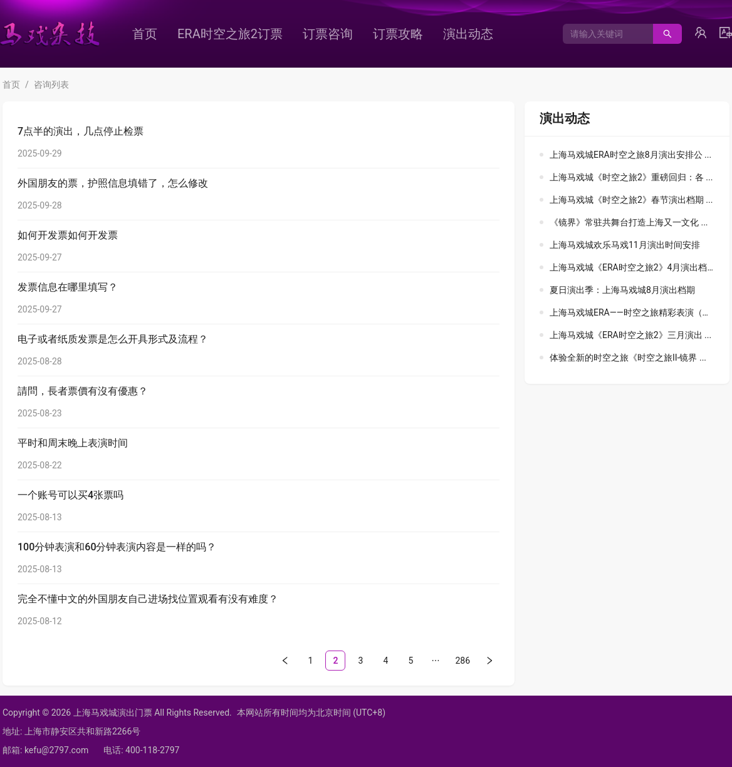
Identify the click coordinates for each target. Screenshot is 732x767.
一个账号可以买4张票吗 (70, 495)
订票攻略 (398, 33)
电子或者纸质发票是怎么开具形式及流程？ (113, 339)
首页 (144, 33)
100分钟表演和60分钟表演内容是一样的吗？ (117, 547)
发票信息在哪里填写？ (68, 287)
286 (462, 661)
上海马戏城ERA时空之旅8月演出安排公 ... (630, 155)
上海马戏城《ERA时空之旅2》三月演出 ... (630, 335)
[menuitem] (144, 33)
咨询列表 (51, 85)
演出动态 (468, 33)
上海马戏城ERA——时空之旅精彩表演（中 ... (635, 312)
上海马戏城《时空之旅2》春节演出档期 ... (631, 200)
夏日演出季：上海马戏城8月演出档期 (622, 290)
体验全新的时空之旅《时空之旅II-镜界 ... (628, 358)
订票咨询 (328, 33)
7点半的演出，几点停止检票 (81, 131)
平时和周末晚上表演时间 (73, 443)
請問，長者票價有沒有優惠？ (83, 391)
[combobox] (603, 34)
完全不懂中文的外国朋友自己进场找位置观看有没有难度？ (148, 599)
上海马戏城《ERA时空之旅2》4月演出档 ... (633, 267)
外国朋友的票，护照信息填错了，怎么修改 (113, 183)
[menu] (335, 33)
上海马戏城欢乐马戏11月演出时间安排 (625, 245)
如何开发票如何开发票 (68, 235)
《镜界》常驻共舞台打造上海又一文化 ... (629, 222)
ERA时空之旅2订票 (230, 33)
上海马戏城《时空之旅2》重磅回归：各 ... (631, 177)
